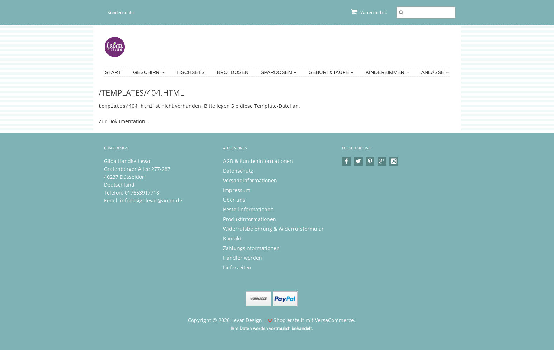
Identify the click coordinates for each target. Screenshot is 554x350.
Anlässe (435, 72)
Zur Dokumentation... (124, 121)
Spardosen (279, 72)
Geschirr (148, 72)
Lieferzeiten (237, 267)
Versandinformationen (250, 180)
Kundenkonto (121, 12)
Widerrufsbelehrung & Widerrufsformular (273, 228)
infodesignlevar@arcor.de (151, 200)
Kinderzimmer (387, 72)
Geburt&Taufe (331, 72)
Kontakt (232, 238)
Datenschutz (238, 170)
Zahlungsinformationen (251, 247)
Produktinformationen (249, 218)
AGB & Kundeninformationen (258, 160)
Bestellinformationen (248, 209)
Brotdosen (232, 72)
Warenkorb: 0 (369, 12)
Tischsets (190, 72)
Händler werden (242, 257)
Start (113, 72)
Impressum (236, 189)
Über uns (234, 199)
